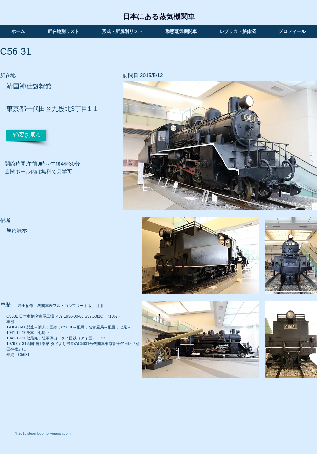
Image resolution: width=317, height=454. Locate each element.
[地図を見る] (26, 135)
